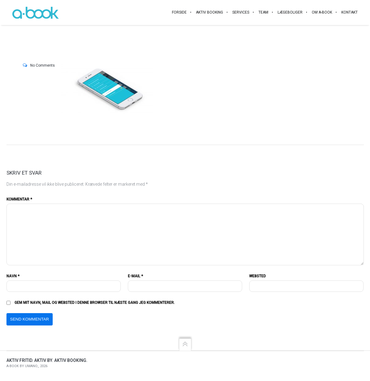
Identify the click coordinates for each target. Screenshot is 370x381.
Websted (257, 276)
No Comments (42, 65)
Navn (12, 276)
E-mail (135, 276)
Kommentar (19, 199)
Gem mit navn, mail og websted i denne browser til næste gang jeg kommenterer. (94, 302)
